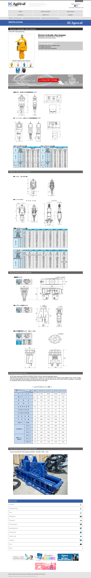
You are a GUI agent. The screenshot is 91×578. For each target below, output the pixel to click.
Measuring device (13, 527)
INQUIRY (70, 14)
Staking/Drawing (13, 508)
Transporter (12, 519)
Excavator (11, 504)
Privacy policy (12, 573)
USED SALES (70, 11)
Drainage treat (12, 531)
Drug (10, 543)
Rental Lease (18, 17)
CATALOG (20, 14)
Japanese (79, 1)
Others (10, 547)
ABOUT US (45, 14)
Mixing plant (12, 515)
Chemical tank (12, 535)
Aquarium (11, 539)
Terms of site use (21, 573)
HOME (20, 11)
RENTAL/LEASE (45, 11)
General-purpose (13, 523)
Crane (10, 511)
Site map (42, 573)
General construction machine (31, 17)
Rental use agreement (33, 573)
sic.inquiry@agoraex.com (76, 7)
